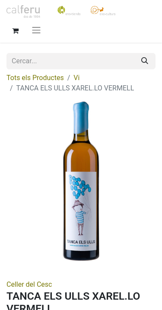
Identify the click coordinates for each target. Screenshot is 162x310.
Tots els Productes (35, 78)
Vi (76, 78)
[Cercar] (145, 61)
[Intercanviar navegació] (36, 30)
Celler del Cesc (29, 284)
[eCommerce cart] (15, 29)
